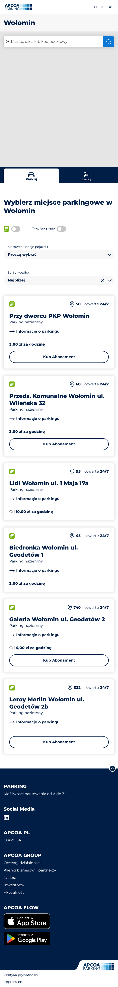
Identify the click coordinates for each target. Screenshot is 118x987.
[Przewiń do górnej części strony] (112, 768)
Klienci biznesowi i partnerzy (30, 870)
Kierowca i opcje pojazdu (27, 247)
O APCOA (12, 840)
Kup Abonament (59, 357)
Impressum (13, 982)
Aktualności (15, 892)
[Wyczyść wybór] (102, 280)
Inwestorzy (14, 885)
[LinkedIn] (6, 817)
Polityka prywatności (21, 975)
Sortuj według (18, 272)
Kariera (10, 877)
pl (98, 7)
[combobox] (59, 254)
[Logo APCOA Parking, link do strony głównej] (18, 7)
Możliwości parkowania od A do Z (34, 794)
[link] (34, 331)
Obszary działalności (22, 863)
